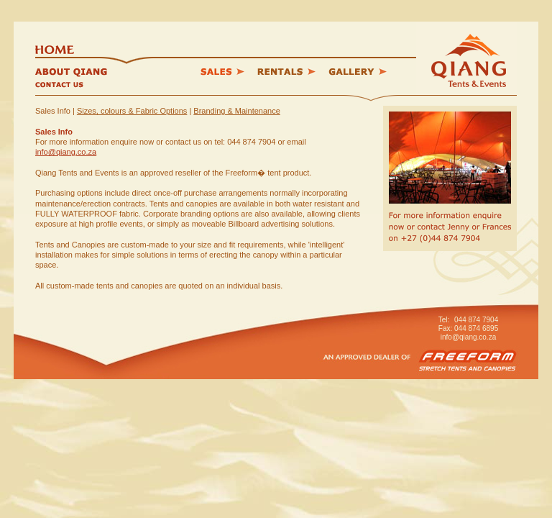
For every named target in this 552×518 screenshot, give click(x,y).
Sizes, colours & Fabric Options (132, 110)
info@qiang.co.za (65, 151)
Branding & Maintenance (236, 110)
